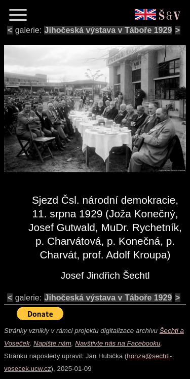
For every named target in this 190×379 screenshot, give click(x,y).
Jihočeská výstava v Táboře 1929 (108, 30)
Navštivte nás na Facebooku (117, 343)
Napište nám (52, 343)
